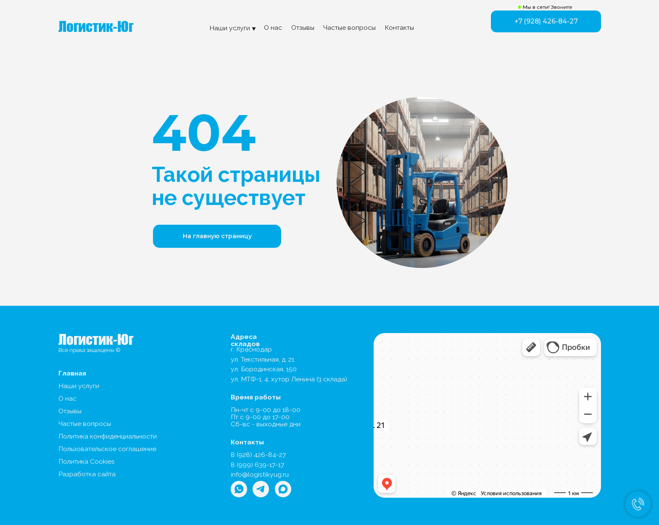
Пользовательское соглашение (107, 449)
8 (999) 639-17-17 (257, 465)
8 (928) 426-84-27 (258, 455)
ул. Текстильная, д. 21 (262, 359)
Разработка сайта (87, 474)
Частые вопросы (349, 28)
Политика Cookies (86, 461)
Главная (72, 373)
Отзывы (302, 28)
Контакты (399, 28)
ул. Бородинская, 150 (264, 369)
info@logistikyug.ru (260, 474)
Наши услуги (78, 386)
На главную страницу (217, 236)
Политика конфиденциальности (107, 436)
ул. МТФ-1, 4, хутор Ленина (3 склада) (289, 379)
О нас (273, 28)
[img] (283, 489)
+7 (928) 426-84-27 (546, 21)
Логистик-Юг (95, 26)
